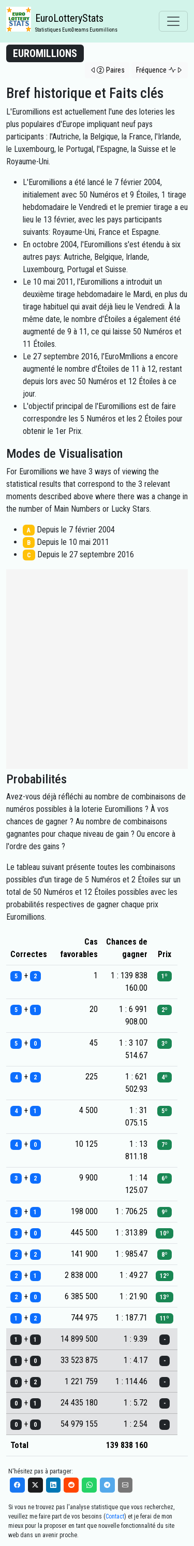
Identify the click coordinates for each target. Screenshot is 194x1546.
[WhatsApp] (89, 1485)
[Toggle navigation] (173, 21)
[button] (107, 70)
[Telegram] (107, 1485)
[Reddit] (71, 1485)
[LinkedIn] (53, 1485)
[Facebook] (17, 1485)
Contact (115, 1516)
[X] (35, 1485)
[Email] (125, 1485)
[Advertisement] (97, 669)
